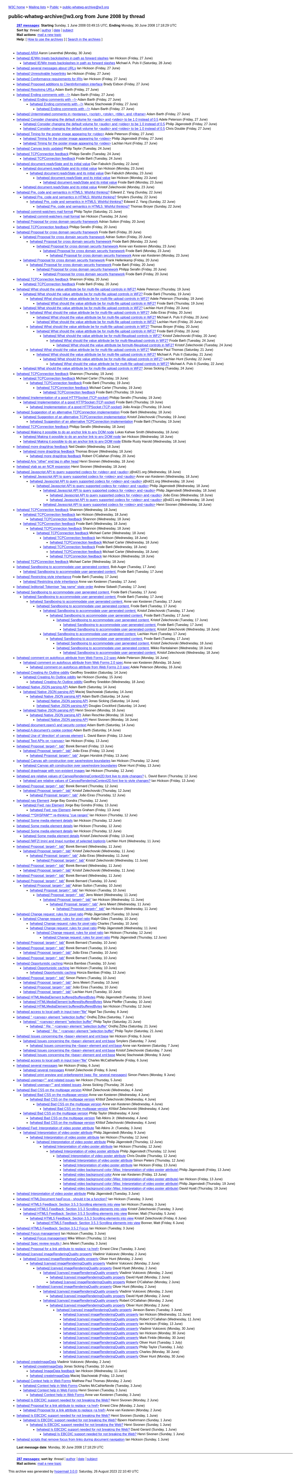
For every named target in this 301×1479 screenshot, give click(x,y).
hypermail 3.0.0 (65, 1471)
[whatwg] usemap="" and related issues (46, 1080)
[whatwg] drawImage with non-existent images (51, 771)
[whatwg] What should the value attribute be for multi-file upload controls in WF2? (76, 289)
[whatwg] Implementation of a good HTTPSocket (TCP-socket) (63, 397)
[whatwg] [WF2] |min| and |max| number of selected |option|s (61, 841)
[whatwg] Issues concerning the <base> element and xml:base (63, 1036)
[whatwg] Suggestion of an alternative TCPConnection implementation (68, 412)
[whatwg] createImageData (36, 1362)
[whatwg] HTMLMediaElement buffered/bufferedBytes (56, 997)
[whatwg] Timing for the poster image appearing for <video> (60, 134)
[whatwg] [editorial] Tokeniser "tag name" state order (55, 587)
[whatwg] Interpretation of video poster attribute (58, 1132)
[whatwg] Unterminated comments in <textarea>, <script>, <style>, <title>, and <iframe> (81, 114)
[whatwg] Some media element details (45, 820)
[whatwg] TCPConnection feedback (43, 154)
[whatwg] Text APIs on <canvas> (40, 741)
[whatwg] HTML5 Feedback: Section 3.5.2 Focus (52, 1228)
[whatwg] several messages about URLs (46, 68)
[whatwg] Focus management (38, 1233)
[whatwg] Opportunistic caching (40, 963)
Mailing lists (37, 7)
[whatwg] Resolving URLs (35, 89)
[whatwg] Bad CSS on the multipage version (49, 1090)
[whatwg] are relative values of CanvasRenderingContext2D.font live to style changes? (80, 776)
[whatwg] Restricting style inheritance (44, 577)
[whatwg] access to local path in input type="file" (52, 1012)
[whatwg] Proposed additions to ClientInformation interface (60, 84)
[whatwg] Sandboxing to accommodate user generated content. (63, 567)
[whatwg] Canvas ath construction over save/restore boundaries (63, 761)
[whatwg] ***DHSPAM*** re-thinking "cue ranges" (53, 815)
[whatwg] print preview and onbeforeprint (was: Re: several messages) (75, 1075)
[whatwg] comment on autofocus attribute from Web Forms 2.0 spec (66, 658)
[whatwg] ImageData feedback (52, 1371)
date (57, 30)
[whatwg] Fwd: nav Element (43, 805)
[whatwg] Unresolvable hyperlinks (41, 73)
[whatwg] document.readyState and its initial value (53, 164)
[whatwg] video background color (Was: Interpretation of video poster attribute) (120, 1170)
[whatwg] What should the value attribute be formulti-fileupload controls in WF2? (115, 345)
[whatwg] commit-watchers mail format (45, 211)
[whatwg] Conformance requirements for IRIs (50, 79)
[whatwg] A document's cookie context (45, 730)
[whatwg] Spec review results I (39, 1243)
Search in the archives (84, 39)
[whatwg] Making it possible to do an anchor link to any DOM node (65, 432)
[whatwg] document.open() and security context (51, 725)
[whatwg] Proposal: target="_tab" (41, 746)
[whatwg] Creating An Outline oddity (43, 672)
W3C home (16, 7)
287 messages (28, 25)
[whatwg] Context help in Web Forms (44, 1381)
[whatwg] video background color (87, 1174)
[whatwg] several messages (37, 1065)
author (46, 30)
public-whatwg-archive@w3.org (86, 7)
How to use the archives (45, 39)
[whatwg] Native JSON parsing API (42, 687)
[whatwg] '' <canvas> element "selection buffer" (51, 1017)
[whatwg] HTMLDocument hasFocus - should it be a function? (62, 1199)
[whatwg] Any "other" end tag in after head (48, 461)
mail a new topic (49, 35)
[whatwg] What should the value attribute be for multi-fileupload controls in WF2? (102, 336)
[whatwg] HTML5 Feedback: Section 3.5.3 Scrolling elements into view (68, 1204)
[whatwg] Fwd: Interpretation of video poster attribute (55, 1128)
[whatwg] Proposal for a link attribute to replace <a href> (58, 1249)
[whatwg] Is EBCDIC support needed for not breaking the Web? (63, 1400)
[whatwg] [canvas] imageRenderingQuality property (54, 1254)
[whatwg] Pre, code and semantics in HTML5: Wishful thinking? (63, 192)
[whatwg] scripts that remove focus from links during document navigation (71, 1439)
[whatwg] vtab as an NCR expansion (43, 466)
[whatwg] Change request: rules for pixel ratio (50, 914)
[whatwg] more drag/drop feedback (42, 446)
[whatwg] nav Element (33, 800)
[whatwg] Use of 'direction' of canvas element (50, 735)
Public (54, 7)
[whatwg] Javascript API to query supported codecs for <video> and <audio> (73, 472)
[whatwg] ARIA (27, 53)
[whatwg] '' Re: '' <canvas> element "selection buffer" (68, 1026)
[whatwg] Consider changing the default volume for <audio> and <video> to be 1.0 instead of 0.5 (87, 119)
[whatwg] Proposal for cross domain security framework (57, 221)
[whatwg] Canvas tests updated (40, 148)
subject (68, 30)
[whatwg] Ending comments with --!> (43, 95)
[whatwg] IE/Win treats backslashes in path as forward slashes (63, 58)
